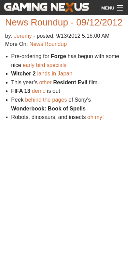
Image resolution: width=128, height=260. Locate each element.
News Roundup (48, 44)
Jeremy (23, 36)
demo (38, 91)
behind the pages (46, 100)
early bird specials (44, 65)
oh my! (95, 117)
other (45, 82)
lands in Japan (54, 73)
